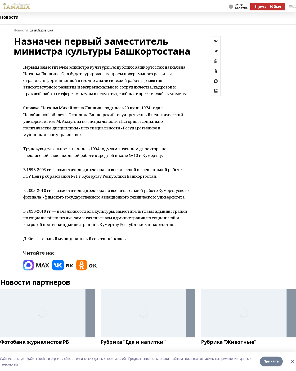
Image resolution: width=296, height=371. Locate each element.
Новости (9, 17)
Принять (271, 361)
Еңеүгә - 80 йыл (268, 6)
